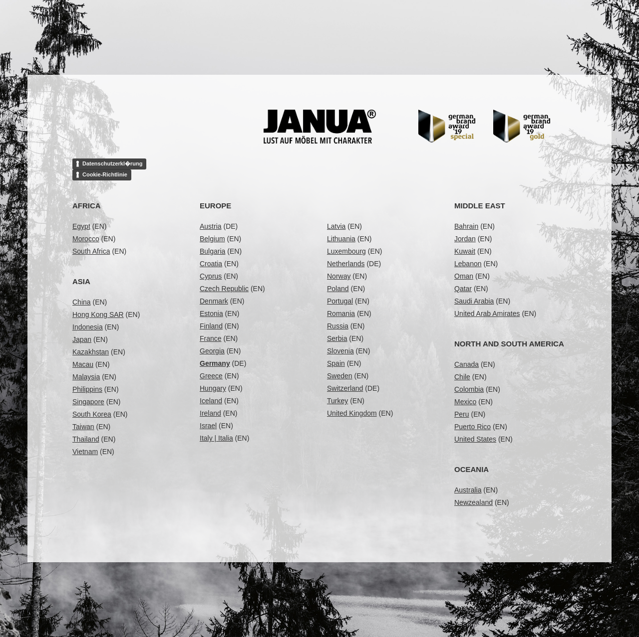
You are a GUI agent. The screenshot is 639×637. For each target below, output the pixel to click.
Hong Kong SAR (98, 314)
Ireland (210, 413)
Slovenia (340, 351)
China (81, 302)
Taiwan (83, 427)
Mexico (465, 402)
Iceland (211, 401)
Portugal (340, 301)
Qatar (463, 289)
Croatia (211, 264)
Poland (338, 289)
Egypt (81, 226)
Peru (461, 414)
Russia (337, 326)
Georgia (212, 351)
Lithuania (341, 239)
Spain (336, 363)
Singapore (88, 402)
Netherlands (346, 264)
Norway (338, 276)
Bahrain (466, 226)
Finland (211, 326)
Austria (211, 226)
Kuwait (464, 251)
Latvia (336, 226)
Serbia (337, 338)
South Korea (91, 414)
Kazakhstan (90, 352)
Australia (467, 490)
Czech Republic (224, 289)
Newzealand (473, 502)
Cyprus (211, 276)
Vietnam (85, 452)
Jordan (465, 239)
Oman (463, 276)
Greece (211, 376)
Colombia (469, 389)
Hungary (213, 388)
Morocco (85, 239)
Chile (462, 377)
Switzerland (345, 388)
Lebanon (468, 264)
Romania (341, 314)
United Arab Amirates (487, 314)
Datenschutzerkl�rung (112, 163)
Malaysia (86, 377)
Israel (208, 426)
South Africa (91, 251)
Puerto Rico (472, 427)
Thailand (85, 439)
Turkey (337, 401)
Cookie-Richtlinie (104, 174)
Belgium (212, 239)
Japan (81, 339)
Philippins (87, 389)
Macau (82, 364)
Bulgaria (212, 251)
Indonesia (87, 327)
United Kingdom (352, 413)
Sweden (339, 376)
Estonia (211, 314)
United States (475, 439)
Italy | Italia (216, 438)
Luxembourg (346, 251)
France (211, 338)
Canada (466, 364)
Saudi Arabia (474, 301)
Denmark (214, 301)
